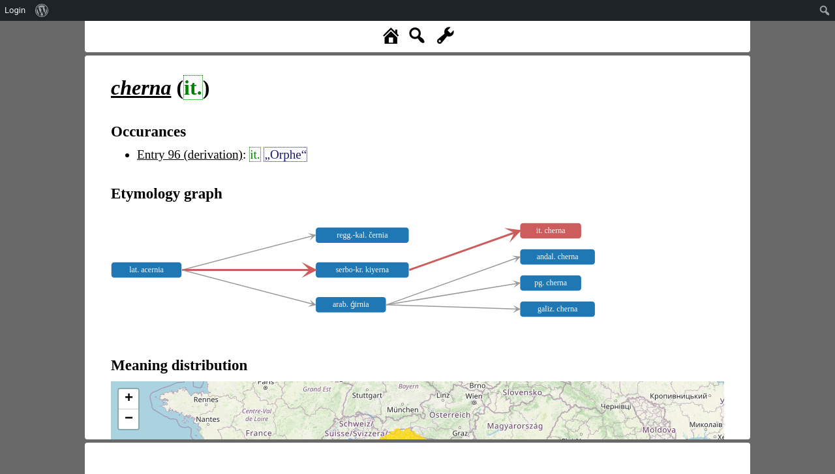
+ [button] (129, 399)
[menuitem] (42, 10)
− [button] (129, 419)
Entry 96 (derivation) (190, 154)
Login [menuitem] (15, 10)
